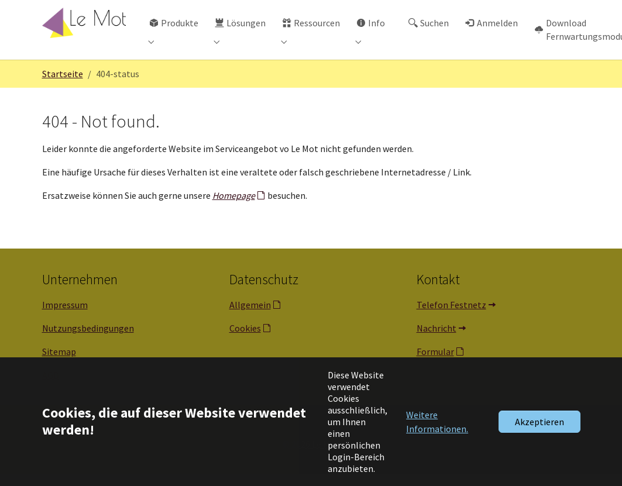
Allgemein (250, 317)
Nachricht (436, 340)
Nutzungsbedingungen (88, 340)
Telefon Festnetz (451, 317)
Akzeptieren (539, 422)
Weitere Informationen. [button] (437, 422)
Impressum (65, 317)
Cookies (245, 340)
